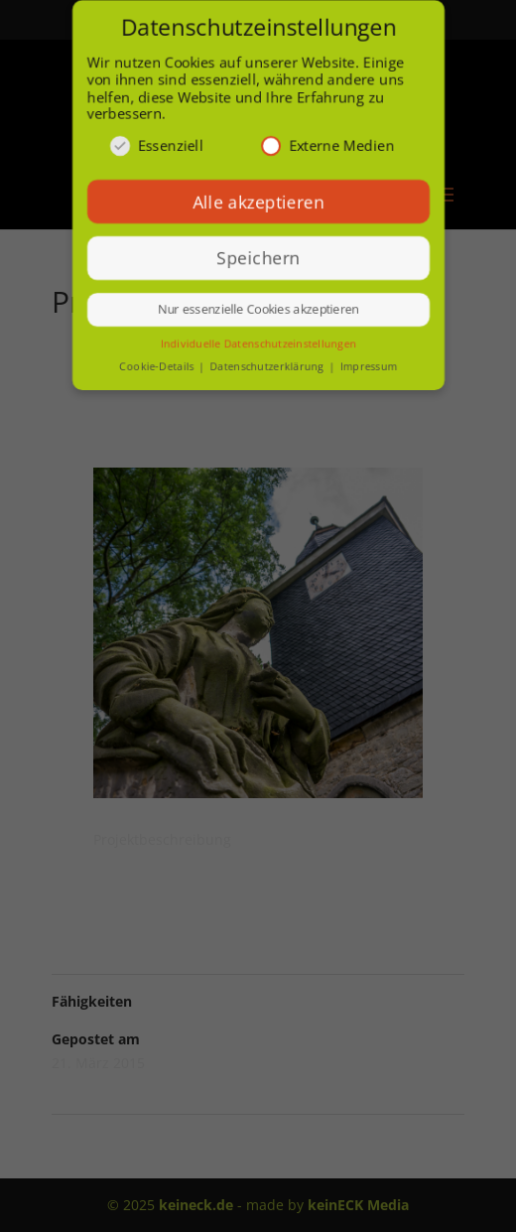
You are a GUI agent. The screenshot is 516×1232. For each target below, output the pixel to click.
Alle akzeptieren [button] (258, 201)
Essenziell (155, 145)
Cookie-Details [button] (156, 367)
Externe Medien (328, 145)
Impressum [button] (368, 367)
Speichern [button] (258, 258)
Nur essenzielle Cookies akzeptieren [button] (257, 310)
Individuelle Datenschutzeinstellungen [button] (257, 344)
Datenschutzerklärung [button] (268, 367)
